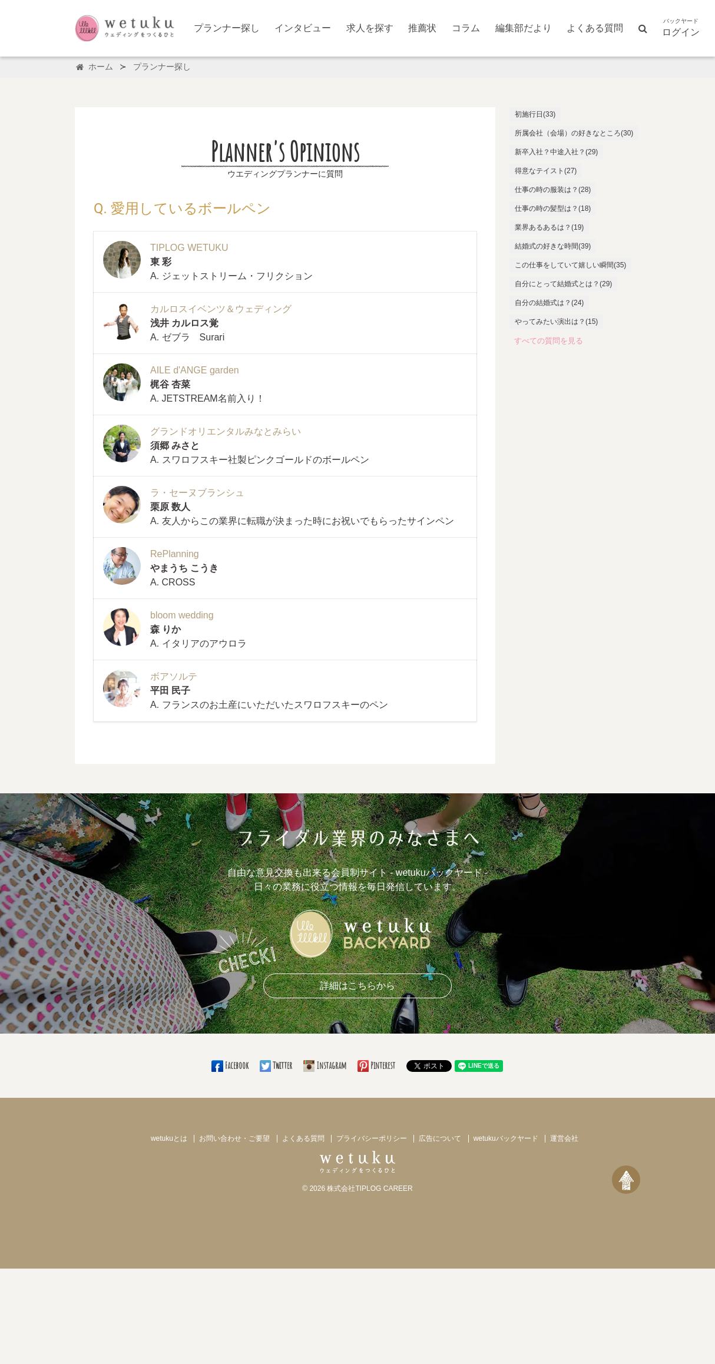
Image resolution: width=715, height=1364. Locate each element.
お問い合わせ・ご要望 (234, 1138)
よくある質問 (595, 28)
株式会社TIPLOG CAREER (369, 1188)
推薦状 (422, 28)
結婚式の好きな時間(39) (553, 246)
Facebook (230, 1065)
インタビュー (302, 28)
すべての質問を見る (548, 340)
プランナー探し (227, 28)
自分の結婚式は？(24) (549, 303)
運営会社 (564, 1138)
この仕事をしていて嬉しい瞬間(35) (570, 265)
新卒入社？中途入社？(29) (556, 152)
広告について (440, 1138)
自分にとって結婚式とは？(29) (563, 284)
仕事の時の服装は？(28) (553, 190)
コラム (466, 28)
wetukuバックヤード (506, 1138)
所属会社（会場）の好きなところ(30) (574, 133)
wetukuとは (169, 1138)
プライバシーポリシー (371, 1138)
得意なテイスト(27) (546, 171)
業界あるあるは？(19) (549, 227)
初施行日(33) (535, 114)
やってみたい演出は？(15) (556, 321)
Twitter (277, 1065)
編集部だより (523, 28)
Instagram (325, 1065)
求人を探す (369, 28)
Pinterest (377, 1065)
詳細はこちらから (357, 985)
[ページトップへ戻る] (626, 1180)
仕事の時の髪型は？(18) (553, 208)
